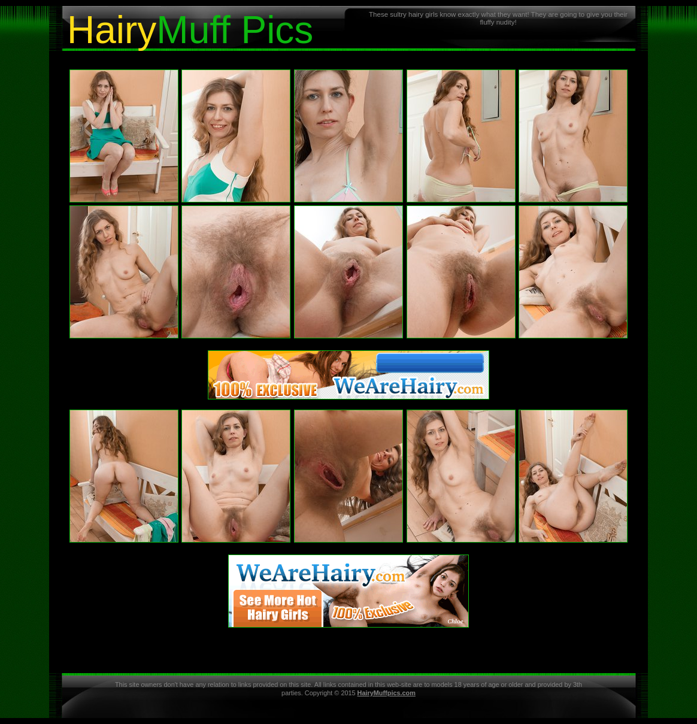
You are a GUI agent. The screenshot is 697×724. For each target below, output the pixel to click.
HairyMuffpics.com (386, 692)
